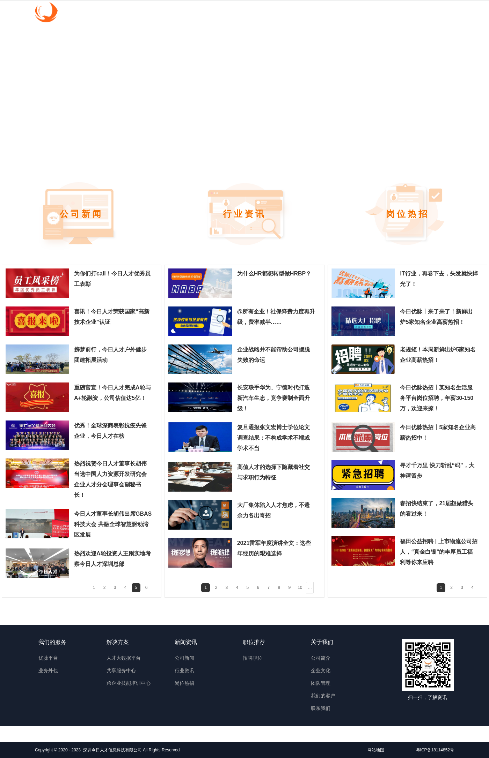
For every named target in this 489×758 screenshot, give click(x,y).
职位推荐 (359, 13)
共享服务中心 (121, 670)
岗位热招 (184, 683)
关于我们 (398, 13)
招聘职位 (252, 658)
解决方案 (279, 13)
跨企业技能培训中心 (129, 683)
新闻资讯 (319, 13)
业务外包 (48, 670)
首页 (199, 13)
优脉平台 (48, 658)
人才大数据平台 (124, 658)
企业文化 (320, 670)
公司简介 (320, 658)
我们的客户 (323, 695)
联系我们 (320, 708)
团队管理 (320, 683)
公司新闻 (184, 658)
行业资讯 (184, 670)
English (436, 13)
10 (300, 587)
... (310, 587)
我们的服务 (236, 13)
